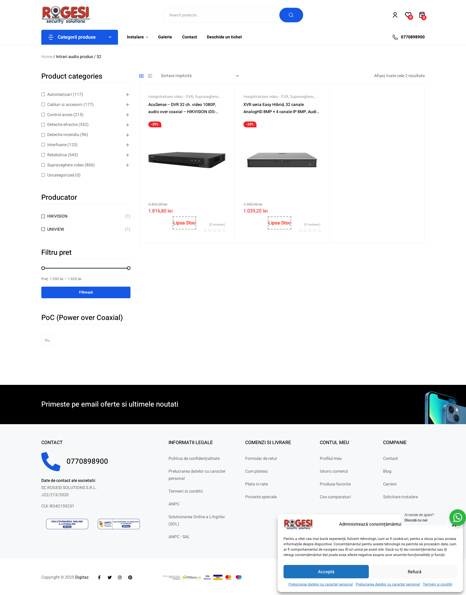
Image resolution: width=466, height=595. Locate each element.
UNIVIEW (55, 229)
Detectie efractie (62, 124)
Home (46, 57)
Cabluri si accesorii (65, 104)
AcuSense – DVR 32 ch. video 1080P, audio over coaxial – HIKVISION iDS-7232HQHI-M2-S (182, 111)
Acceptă (326, 572)
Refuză (414, 572)
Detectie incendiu (63, 135)
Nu (47, 340)
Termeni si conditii (437, 584)
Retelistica (57, 155)
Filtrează (86, 292)
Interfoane (57, 145)
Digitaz (82, 577)
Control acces (60, 115)
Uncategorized (60, 175)
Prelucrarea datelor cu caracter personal (321, 584)
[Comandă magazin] (200, 75)
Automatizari (59, 94)
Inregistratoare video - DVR (170, 96)
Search (291, 15)
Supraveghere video (65, 165)
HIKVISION (57, 216)
